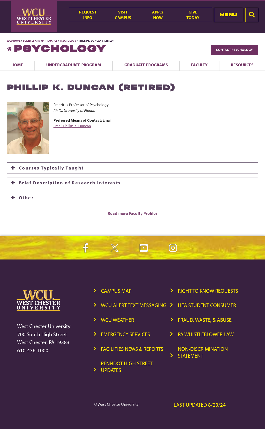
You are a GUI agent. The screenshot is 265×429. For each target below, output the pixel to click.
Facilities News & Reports (132, 349)
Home (17, 64)
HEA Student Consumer (207, 305)
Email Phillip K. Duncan (72, 125)
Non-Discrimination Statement (203, 352)
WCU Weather (117, 319)
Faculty (199, 64)
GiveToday (192, 14)
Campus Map (116, 290)
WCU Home (13, 40)
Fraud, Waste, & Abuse (205, 319)
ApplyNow (158, 14)
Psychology (68, 40)
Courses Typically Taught (51, 168)
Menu (228, 15)
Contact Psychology (234, 49)
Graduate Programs (146, 64)
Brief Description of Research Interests (70, 183)
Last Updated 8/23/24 (200, 404)
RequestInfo (88, 14)
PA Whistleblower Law (206, 334)
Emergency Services (125, 334)
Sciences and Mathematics (40, 40)
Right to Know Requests (208, 290)
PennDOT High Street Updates (126, 366)
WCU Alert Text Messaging (133, 305)
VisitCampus (123, 14)
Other (26, 197)
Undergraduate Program (73, 64)
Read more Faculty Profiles (133, 213)
